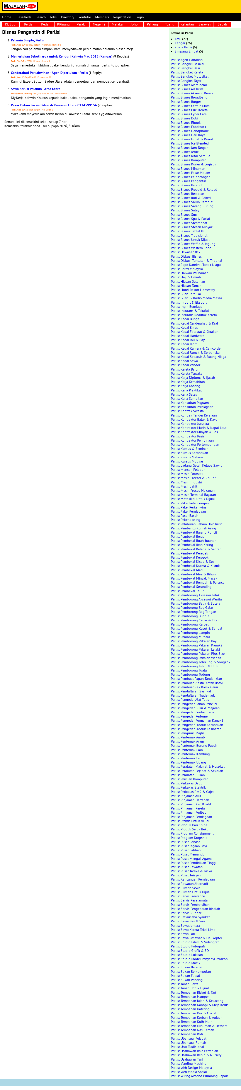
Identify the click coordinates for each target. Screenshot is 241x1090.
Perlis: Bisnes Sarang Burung (192, 206)
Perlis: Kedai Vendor (185, 365)
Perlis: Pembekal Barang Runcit (194, 532)
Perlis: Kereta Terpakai (187, 373)
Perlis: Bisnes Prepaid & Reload (194, 189)
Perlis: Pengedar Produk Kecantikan (197, 725)
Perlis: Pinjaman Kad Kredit (191, 804)
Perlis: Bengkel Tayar (186, 80)
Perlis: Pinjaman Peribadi (189, 812)
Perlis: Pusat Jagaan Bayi (189, 846)
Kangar (180, 43)
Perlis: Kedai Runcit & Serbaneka (195, 352)
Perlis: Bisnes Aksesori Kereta (192, 93)
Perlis (28, 24)
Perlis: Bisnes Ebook (186, 122)
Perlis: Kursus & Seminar (189, 448)
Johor (135, 24)
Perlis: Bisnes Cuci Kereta (189, 110)
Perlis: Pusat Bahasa (185, 842)
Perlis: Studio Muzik (185, 963)
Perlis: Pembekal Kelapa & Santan (196, 549)
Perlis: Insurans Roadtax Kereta (194, 315)
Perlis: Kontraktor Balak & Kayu (194, 419)
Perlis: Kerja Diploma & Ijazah (193, 377)
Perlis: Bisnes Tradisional (189, 235)
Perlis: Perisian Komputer (189, 779)
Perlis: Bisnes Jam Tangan (190, 147)
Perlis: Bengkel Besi (185, 68)
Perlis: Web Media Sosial (189, 1072)
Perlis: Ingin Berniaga (186, 306)
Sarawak (205, 24)
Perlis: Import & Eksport (189, 302)
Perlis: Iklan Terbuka (186, 294)
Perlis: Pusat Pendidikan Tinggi (194, 862)
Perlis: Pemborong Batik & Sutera (195, 603)
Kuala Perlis (183, 47)
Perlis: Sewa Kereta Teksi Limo (193, 929)
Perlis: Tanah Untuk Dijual (190, 988)
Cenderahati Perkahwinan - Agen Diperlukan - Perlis (49, 72)
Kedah (46, 24)
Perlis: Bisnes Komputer (188, 160)
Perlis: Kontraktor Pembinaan (192, 440)
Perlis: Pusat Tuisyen (186, 875)
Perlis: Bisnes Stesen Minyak (192, 227)
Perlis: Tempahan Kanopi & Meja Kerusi (200, 1005)
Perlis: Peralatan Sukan (188, 775)
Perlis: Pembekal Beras (187, 536)
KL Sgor (11, 24)
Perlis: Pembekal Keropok (190, 557)
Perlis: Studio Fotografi (188, 946)
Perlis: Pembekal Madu (188, 570)
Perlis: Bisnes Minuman (188, 168)
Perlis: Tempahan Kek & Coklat (193, 1013)
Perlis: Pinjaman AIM (186, 796)
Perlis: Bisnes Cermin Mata (190, 106)
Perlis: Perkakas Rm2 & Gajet (192, 791)
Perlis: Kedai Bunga (185, 319)
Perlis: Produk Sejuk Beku (190, 829)
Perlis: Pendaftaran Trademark (193, 695)
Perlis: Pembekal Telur (187, 591)
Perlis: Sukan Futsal (185, 975)
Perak (81, 24)
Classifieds (23, 17)
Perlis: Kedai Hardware (187, 335)
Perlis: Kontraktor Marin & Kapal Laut (198, 427)
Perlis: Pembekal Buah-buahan (193, 540)
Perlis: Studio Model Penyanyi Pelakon (199, 959)
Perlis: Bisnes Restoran (187, 193)
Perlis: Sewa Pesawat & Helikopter (196, 938)
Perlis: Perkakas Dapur (187, 783)
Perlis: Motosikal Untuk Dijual (193, 499)
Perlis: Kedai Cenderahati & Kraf (194, 323)
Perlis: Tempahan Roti (187, 1034)
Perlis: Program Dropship (189, 837)
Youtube (84, 17)
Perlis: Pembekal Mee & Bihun (193, 574)
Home (6, 17)
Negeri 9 (99, 24)
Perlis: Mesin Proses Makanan (193, 490)
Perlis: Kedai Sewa (184, 361)
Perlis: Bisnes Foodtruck (188, 126)
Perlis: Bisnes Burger (186, 101)
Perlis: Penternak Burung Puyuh (194, 745)
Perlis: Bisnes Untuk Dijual (190, 239)
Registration (122, 17)
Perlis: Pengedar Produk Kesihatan (196, 729)
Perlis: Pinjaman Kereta (188, 808)
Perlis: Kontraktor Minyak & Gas (194, 432)
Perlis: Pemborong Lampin (190, 632)
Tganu (169, 24)
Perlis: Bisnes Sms (184, 214)
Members (102, 17)
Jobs (53, 17)
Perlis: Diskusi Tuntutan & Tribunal (196, 260)
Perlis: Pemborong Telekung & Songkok (200, 662)
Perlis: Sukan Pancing (187, 980)
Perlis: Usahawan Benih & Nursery (196, 1055)
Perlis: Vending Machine (188, 1063)
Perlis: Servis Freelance (188, 896)
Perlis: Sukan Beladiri (186, 967)
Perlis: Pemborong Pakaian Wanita (196, 658)
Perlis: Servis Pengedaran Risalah (195, 908)
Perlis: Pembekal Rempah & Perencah (198, 582)
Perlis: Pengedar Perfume (189, 716)
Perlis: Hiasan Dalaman (188, 281)
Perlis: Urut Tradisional (187, 1046)
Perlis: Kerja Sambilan (187, 398)
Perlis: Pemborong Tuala (189, 670)
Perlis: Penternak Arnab (188, 737)
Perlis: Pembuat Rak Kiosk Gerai (194, 687)
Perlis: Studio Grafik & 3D (190, 950)
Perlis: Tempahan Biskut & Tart (193, 992)
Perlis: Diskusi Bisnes (186, 256)
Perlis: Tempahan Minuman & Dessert (199, 1026)
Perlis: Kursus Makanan (188, 457)
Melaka (117, 24)
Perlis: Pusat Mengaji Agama (191, 858)
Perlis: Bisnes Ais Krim (187, 89)
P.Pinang (63, 24)
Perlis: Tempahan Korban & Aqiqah (196, 1017)
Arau (178, 39)
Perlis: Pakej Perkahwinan (190, 507)
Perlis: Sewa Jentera (185, 925)
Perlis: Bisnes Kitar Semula (190, 156)
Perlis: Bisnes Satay (185, 210)
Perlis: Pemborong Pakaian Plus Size (198, 653)
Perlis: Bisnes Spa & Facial (190, 218)
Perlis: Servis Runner (186, 913)
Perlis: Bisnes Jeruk (185, 152)
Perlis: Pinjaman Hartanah (190, 800)
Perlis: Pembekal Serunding (191, 586)
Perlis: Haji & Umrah (186, 277)
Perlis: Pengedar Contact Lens (192, 712)
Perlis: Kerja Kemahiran (188, 381)
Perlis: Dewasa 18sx (185, 252)
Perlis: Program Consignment (192, 833)
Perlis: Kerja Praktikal (186, 390)
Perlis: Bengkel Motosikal (190, 76)
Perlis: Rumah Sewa (185, 888)
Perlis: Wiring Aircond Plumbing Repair (199, 1076)
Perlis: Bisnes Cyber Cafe (189, 114)
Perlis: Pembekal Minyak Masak (194, 578)
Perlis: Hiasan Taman (186, 285)
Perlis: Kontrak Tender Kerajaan (194, 415)
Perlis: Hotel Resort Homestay (193, 289)
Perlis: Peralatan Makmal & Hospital (198, 766)
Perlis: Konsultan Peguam (190, 402)
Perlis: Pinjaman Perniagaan (191, 817)
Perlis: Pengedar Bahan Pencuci (194, 704)
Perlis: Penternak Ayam (187, 741)
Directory (67, 17)
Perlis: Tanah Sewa (185, 984)
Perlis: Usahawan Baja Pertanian (194, 1051)
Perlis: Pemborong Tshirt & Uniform (197, 666)
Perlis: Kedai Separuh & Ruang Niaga (198, 356)
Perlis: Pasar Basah (184, 515)
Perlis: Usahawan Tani (187, 1059)
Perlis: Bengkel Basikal (187, 64)
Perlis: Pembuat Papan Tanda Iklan (196, 678)
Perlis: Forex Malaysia (187, 269)
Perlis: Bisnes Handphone (190, 131)
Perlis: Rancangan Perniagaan (193, 879)
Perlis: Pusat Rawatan (187, 867)
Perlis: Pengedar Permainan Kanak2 (197, 720)
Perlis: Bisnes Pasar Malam (190, 172)
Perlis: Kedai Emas (184, 327)
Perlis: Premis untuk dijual (190, 821)
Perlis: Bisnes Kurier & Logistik (193, 164)
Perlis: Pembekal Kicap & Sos (192, 561)
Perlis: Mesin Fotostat (187, 473)
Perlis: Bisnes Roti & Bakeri (191, 198)
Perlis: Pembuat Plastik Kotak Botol (197, 683)
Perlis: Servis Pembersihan (190, 904)
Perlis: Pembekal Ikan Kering (192, 544)
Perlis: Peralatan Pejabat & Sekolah (197, 771)
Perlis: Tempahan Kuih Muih (191, 1021)
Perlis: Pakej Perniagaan (188, 511)
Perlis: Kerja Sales (184, 394)
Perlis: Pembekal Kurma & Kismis (195, 565)
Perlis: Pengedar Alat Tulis (190, 699)
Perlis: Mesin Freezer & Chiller (193, 478)
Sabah (222, 24)
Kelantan (187, 24)
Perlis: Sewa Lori (183, 934)
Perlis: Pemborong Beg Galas (192, 607)
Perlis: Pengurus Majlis (187, 733)
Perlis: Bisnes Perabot (186, 185)
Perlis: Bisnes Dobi (184, 118)
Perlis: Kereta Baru (184, 369)
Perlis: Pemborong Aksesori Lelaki (196, 595)
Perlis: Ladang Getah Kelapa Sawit (196, 465)
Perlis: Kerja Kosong (185, 386)
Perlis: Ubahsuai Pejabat (188, 1038)
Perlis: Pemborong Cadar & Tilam (195, 620)
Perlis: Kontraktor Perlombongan (195, 444)
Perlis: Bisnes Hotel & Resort (192, 139)
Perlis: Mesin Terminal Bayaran (193, 494)
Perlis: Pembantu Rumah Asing (193, 528)
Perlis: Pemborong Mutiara (190, 637)
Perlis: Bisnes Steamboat (189, 223)
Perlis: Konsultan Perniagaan (192, 407)
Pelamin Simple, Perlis (27, 40)
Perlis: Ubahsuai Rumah (188, 1042)
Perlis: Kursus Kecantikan (189, 453)
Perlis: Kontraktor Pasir (187, 436)
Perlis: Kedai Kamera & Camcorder (196, 348)
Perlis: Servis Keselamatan (190, 900)
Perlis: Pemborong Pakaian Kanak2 (196, 645)
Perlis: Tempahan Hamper (190, 996)
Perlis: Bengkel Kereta (187, 72)
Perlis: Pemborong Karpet (190, 624)
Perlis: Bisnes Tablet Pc (187, 231)
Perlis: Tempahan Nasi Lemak (192, 1030)
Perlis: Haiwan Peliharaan (190, 273)
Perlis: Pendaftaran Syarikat (191, 691)
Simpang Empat (186, 51)
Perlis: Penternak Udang (188, 762)
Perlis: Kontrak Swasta (187, 411)
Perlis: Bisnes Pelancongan (190, 177)
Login (140, 17)
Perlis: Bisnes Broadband (189, 97)
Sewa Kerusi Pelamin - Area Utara (35, 89)
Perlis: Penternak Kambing (190, 754)
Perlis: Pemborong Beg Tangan (193, 611)
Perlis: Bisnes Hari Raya (188, 135)
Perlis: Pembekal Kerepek (189, 553)
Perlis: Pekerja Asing (185, 519)
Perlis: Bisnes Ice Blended (190, 143)
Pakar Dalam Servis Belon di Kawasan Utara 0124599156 (54, 105)
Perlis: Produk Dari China (189, 825)
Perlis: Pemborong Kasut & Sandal (196, 628)
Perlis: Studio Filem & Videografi (195, 942)
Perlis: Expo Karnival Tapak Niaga (196, 264)
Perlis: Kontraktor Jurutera (190, 423)
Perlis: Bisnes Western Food (191, 248)
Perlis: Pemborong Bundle (190, 616)
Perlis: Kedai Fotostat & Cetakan (194, 331)
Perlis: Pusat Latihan (186, 850)
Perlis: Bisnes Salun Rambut (191, 202)
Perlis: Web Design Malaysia (191, 1067)
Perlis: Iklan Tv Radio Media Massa (196, 298)
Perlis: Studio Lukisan (187, 954)
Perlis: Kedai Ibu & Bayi (188, 340)
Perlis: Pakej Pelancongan (190, 503)
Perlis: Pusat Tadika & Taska (191, 871)
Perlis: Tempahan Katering (190, 1009)
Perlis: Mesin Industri (186, 482)
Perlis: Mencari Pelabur (188, 469)
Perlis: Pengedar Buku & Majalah (195, 708)
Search (41, 17)
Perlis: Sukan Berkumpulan (191, 971)
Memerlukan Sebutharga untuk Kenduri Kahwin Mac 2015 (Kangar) (61, 56)
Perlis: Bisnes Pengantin (188, 181)
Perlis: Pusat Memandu (188, 854)
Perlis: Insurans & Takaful (190, 310)
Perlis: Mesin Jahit (184, 486)
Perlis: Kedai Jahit (184, 344)
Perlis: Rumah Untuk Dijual (191, 892)
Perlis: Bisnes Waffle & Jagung (193, 243)
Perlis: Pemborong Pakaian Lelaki (195, 649)
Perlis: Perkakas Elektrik (188, 787)
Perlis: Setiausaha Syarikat (190, 917)
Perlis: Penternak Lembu (188, 758)
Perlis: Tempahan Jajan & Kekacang (197, 1000)
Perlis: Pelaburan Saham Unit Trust (196, 524)
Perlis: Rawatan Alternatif (189, 883)
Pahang (152, 24)
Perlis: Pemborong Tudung (190, 674)
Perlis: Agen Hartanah (187, 60)
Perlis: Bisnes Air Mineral (189, 85)
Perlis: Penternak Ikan (187, 750)
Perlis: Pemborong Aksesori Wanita (196, 599)
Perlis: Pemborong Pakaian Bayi (194, 641)
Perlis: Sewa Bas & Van (188, 921)
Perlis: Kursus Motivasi (187, 461)
